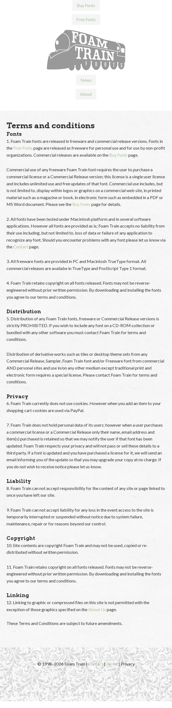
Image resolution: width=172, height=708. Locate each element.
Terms (112, 663)
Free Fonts (86, 19)
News (86, 80)
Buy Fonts (86, 5)
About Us (97, 609)
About (86, 94)
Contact (20, 246)
